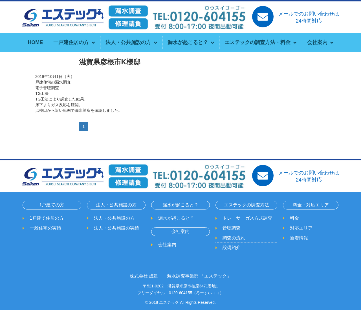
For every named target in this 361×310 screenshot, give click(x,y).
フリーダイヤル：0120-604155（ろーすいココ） (180, 293)
